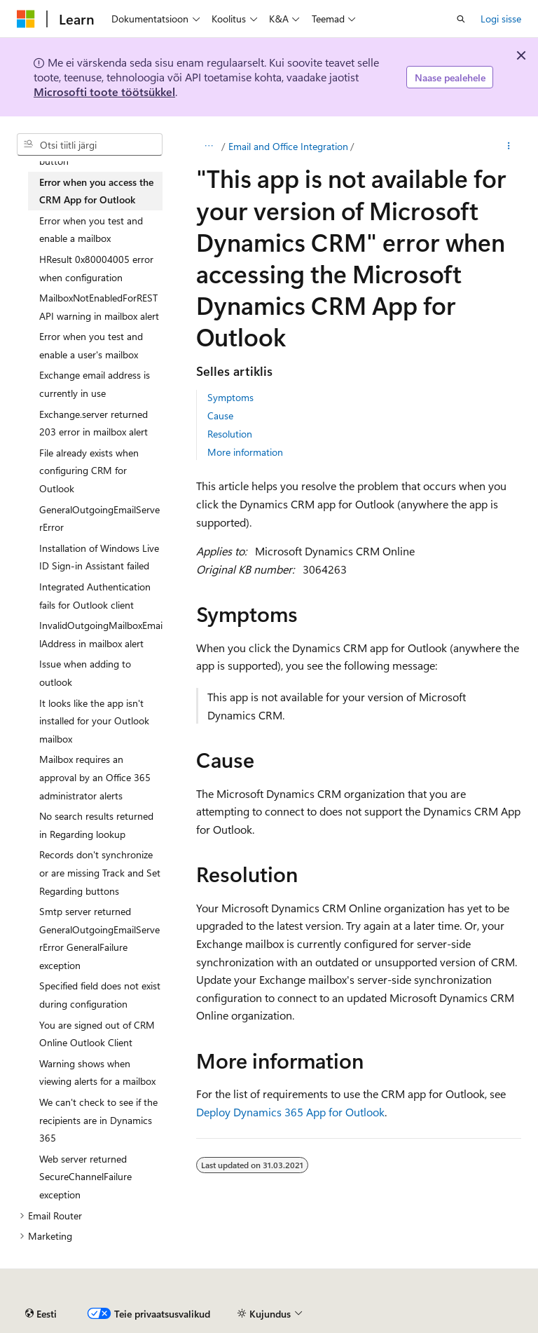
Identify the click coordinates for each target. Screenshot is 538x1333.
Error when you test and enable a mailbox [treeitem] (91, 229)
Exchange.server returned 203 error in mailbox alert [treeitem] (93, 423)
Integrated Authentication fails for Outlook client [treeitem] (95, 595)
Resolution (229, 433)
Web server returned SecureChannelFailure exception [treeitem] (85, 1176)
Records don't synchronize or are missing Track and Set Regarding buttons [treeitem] (99, 872)
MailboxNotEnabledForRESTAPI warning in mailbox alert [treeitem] (99, 307)
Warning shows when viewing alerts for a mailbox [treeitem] (97, 1072)
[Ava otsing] (461, 19)
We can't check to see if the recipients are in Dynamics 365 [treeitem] (98, 1119)
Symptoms (230, 397)
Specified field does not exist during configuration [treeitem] (99, 994)
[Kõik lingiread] (208, 146)
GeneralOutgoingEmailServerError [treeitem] (99, 518)
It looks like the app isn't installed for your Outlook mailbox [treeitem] (94, 720)
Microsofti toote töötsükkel (104, 91)
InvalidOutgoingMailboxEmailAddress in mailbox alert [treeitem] (101, 634)
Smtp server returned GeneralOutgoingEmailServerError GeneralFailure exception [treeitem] (99, 938)
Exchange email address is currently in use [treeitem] (94, 384)
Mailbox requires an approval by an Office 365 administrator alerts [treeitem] (95, 776)
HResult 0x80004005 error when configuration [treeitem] (96, 268)
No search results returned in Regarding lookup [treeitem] (96, 825)
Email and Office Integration (288, 146)
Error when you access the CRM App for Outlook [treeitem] (96, 191)
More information (245, 452)
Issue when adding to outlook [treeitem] (85, 673)
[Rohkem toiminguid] (509, 146)
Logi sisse (501, 18)
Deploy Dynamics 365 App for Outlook (290, 1111)
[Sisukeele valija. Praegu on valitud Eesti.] (41, 1314)
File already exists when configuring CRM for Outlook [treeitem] (89, 470)
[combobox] (90, 144)
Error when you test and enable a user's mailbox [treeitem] (91, 345)
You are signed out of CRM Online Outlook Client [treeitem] (97, 1034)
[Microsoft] (26, 19)
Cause (220, 415)
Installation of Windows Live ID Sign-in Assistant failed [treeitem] (99, 557)
